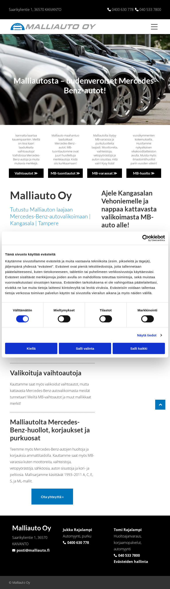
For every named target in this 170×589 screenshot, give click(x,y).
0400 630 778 (122, 9)
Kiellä (31, 348)
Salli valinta (85, 348)
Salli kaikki (138, 348)
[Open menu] (154, 26)
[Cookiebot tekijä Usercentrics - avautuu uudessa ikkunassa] (145, 238)
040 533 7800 (150, 9)
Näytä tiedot (146, 335)
